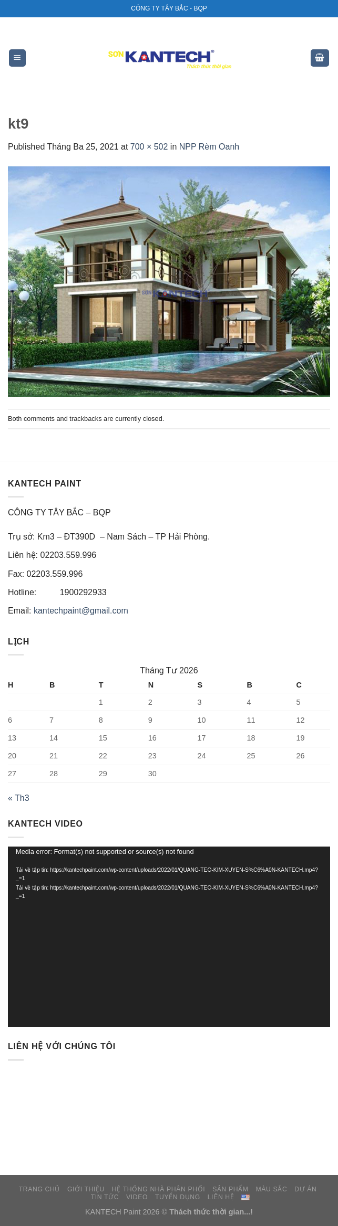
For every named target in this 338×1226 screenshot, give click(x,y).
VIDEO (137, 1197)
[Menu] (17, 58)
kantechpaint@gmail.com (81, 610)
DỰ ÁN (305, 1189)
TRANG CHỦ (39, 1189)
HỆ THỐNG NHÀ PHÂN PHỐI (159, 1189)
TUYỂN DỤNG (177, 1197)
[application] (169, 937)
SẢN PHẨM (230, 1189)
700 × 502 (149, 146)
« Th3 (18, 798)
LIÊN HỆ (221, 1197)
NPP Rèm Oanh (209, 146)
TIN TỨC (105, 1197)
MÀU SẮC (271, 1189)
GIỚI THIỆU (86, 1189)
